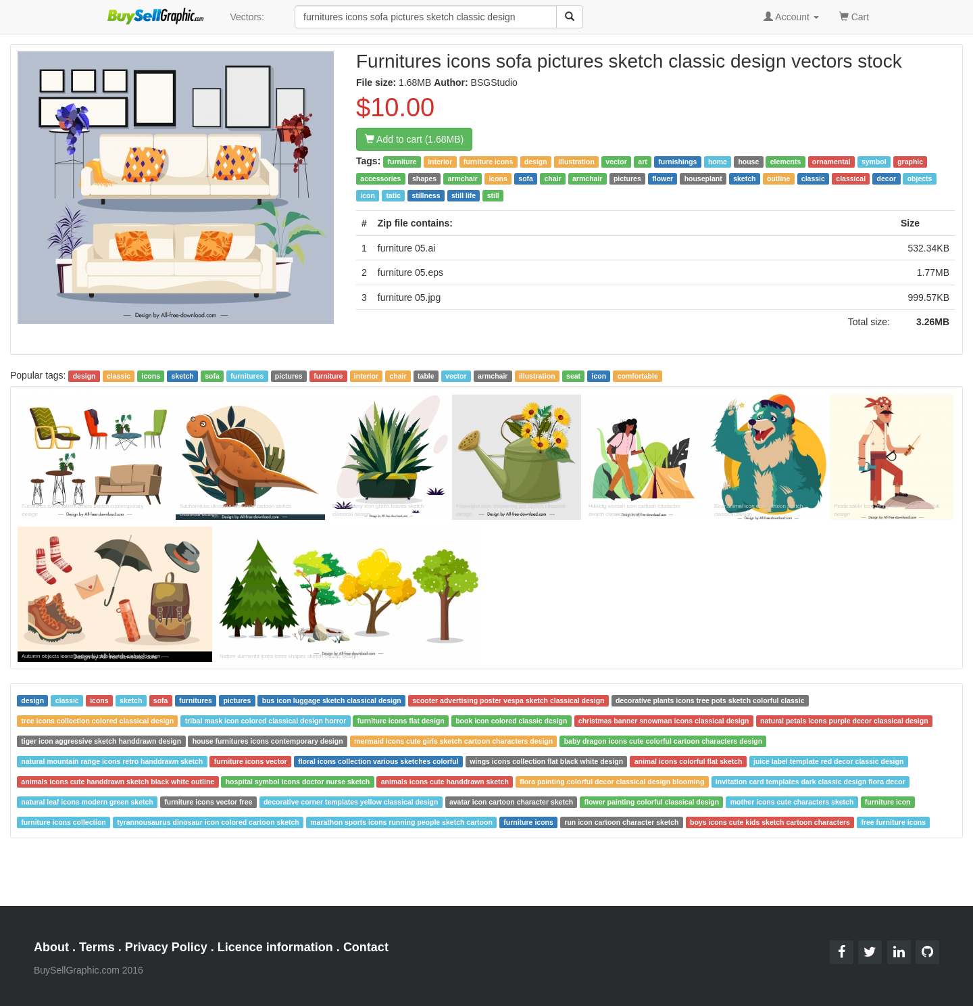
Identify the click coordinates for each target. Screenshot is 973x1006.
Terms (97, 947)
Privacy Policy (166, 947)
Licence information (275, 947)
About (51, 947)
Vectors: (247, 16)
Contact (366, 947)
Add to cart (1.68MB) (414, 139)
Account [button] (791, 16)
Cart (854, 15)
